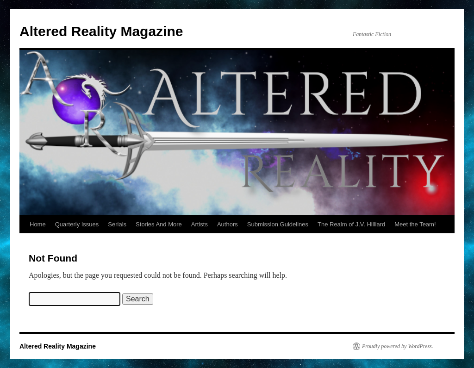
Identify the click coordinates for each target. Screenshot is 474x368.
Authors (227, 224)
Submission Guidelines (277, 224)
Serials (117, 224)
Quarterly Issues (77, 224)
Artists (199, 224)
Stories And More (159, 224)
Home (38, 224)
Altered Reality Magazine (101, 31)
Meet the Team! (415, 224)
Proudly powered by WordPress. (397, 346)
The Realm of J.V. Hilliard (351, 224)
